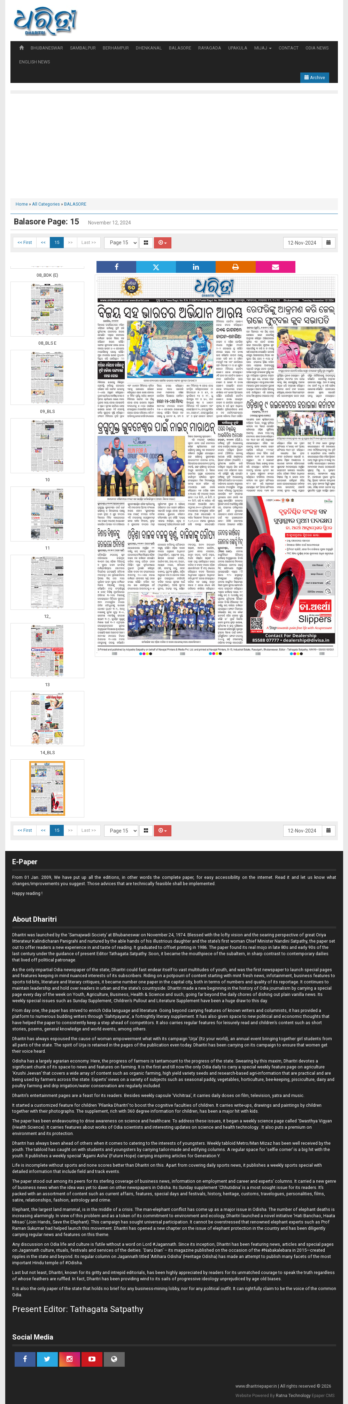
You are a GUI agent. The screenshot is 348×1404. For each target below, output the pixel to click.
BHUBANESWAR (47, 48)
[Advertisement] (174, 146)
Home (22, 204)
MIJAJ (263, 48)
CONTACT (289, 48)
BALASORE (180, 48)
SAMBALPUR (83, 48)
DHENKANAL (149, 48)
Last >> (89, 242)
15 (56, 242)
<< (43, 242)
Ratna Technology (293, 1395)
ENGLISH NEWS (34, 61)
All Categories (46, 204)
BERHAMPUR (116, 48)
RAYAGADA (209, 48)
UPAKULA (237, 48)
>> (70, 242)
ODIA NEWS (317, 48)
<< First (24, 242)
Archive (314, 77)
